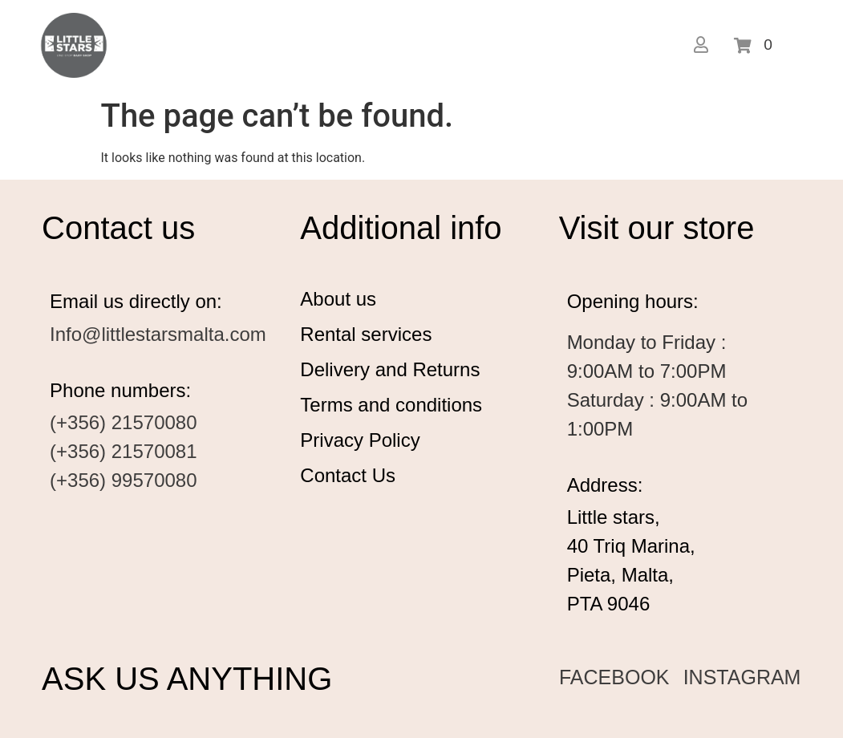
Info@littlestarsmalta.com (158, 334)
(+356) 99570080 (123, 480)
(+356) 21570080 (123, 422)
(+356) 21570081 (123, 451)
